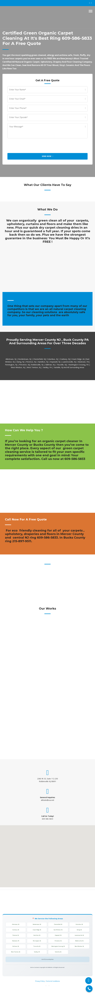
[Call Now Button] (89, 988)
